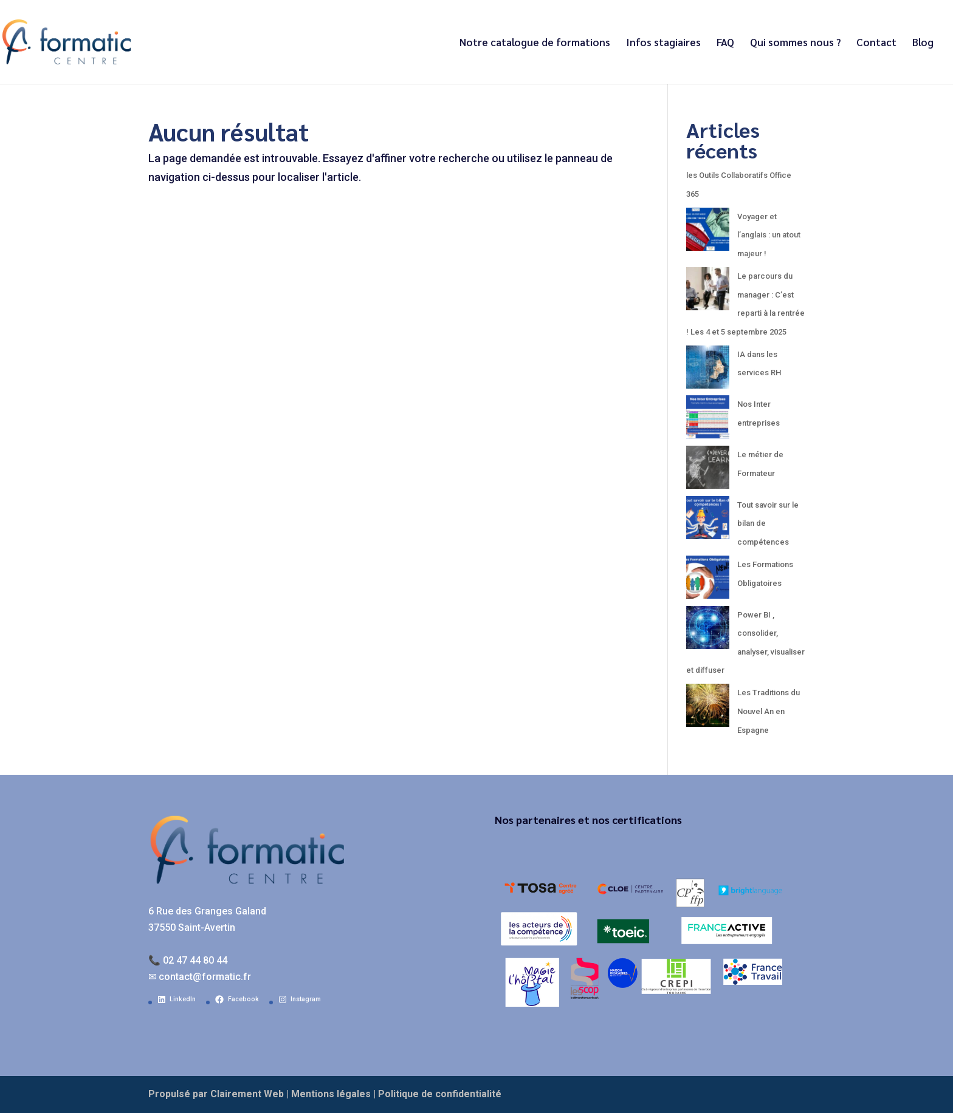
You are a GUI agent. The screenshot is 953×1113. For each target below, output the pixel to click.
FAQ (725, 43)
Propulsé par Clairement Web (216, 1094)
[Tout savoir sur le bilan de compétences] (707, 521)
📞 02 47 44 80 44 (187, 960)
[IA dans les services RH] (707, 370)
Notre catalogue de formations (534, 43)
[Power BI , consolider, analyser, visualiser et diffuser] (707, 631)
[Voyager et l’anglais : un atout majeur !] (707, 233)
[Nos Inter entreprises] (707, 420)
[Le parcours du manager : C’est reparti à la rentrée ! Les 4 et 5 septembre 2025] (707, 292)
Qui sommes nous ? (795, 43)
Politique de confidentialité (439, 1094)
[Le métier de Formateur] (707, 471)
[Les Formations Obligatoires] (707, 581)
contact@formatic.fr (205, 976)
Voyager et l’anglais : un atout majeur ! (768, 235)
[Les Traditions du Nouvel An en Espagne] (707, 709)
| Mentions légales (328, 1094)
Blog (923, 43)
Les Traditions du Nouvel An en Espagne (768, 711)
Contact (876, 43)
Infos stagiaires (663, 43)
